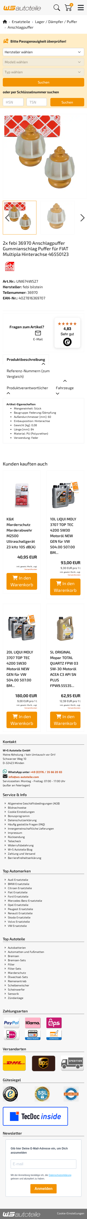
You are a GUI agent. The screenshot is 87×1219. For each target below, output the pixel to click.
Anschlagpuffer (20, 27)
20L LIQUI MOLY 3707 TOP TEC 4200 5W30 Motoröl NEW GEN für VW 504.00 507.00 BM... (19, 669)
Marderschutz (17, 972)
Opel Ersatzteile (18, 904)
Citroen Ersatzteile (20, 888)
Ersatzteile (21, 21)
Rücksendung (16, 836)
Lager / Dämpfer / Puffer (56, 21)
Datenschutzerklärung (22, 820)
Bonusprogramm (19, 815)
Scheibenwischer (18, 985)
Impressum (15, 832)
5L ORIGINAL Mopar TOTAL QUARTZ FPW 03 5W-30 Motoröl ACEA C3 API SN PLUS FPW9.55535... (64, 669)
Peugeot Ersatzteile (20, 909)
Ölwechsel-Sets (18, 976)
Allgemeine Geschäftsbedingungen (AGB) (34, 803)
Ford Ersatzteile (18, 896)
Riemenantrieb (17, 981)
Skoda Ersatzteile (19, 917)
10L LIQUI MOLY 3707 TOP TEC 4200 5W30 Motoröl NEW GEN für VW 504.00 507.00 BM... (63, 536)
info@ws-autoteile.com (24, 776)
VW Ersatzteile (17, 925)
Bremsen (13, 956)
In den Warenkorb (21, 581)
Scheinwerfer (16, 989)
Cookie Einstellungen (21, 811)
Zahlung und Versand (21, 853)
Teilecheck (14, 841)
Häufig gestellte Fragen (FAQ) (26, 824)
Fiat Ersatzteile (17, 892)
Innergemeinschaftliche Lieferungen (31, 828)
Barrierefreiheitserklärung (24, 857)
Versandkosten (30, 569)
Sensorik (13, 993)
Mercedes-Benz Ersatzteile (25, 900)
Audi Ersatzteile (18, 879)
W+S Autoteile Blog (20, 849)
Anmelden (43, 1189)
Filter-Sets (14, 968)
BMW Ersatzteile (18, 883)
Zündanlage (15, 997)
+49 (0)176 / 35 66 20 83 (46, 772)
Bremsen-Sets (17, 960)
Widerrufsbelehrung (21, 845)
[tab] (26, 359)
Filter (11, 964)
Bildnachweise (17, 807)
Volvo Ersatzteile (19, 921)
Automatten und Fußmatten (26, 951)
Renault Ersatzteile (20, 913)
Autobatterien (17, 947)
